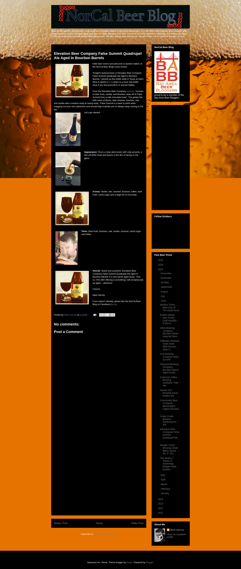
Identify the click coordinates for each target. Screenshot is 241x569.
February (166, 488)
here (110, 82)
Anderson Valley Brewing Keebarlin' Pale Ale (169, 381)
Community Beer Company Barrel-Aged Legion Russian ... (169, 406)
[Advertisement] (98, 462)
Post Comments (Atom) (105, 534)
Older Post (137, 523)
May (163, 475)
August (165, 291)
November (166, 278)
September (167, 287)
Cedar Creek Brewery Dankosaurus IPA (168, 420)
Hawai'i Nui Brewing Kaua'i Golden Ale (169, 393)
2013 (161, 503)
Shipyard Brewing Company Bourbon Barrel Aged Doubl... (169, 368)
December (166, 273)
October (165, 282)
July (163, 296)
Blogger (149, 562)
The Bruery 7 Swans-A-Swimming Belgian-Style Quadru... (168, 464)
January (165, 493)
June (163, 300)
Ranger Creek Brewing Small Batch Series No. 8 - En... (169, 449)
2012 (161, 508)
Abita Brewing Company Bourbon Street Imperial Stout (169, 332)
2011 (161, 512)
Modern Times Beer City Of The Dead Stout (169, 307)
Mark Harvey (177, 529)
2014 (161, 499)
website (130, 91)
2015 (161, 269)
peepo (130, 562)
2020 (161, 260)
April (163, 479)
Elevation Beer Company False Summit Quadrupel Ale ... (169, 435)
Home (99, 523)
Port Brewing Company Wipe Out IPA (169, 357)
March (164, 484)
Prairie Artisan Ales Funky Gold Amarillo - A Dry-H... (169, 319)
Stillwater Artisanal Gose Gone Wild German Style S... (169, 345)
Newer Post (60, 523)
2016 (161, 264)
